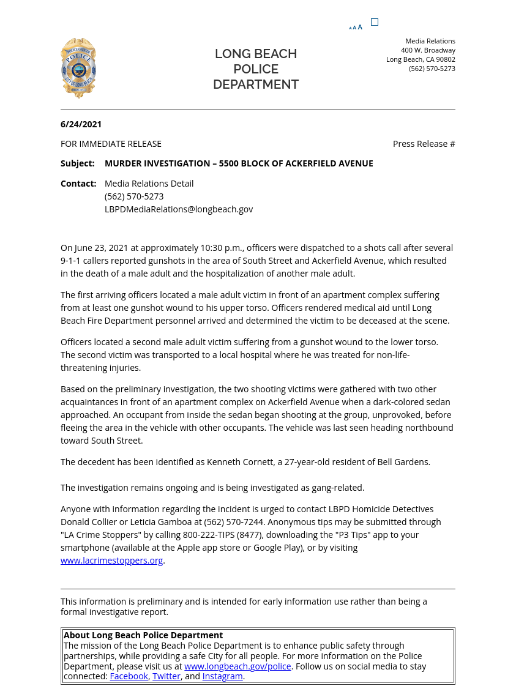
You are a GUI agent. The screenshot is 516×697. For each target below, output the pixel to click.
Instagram (223, 676)
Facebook (129, 676)
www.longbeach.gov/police (237, 666)
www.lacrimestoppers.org (112, 560)
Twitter (166, 676)
